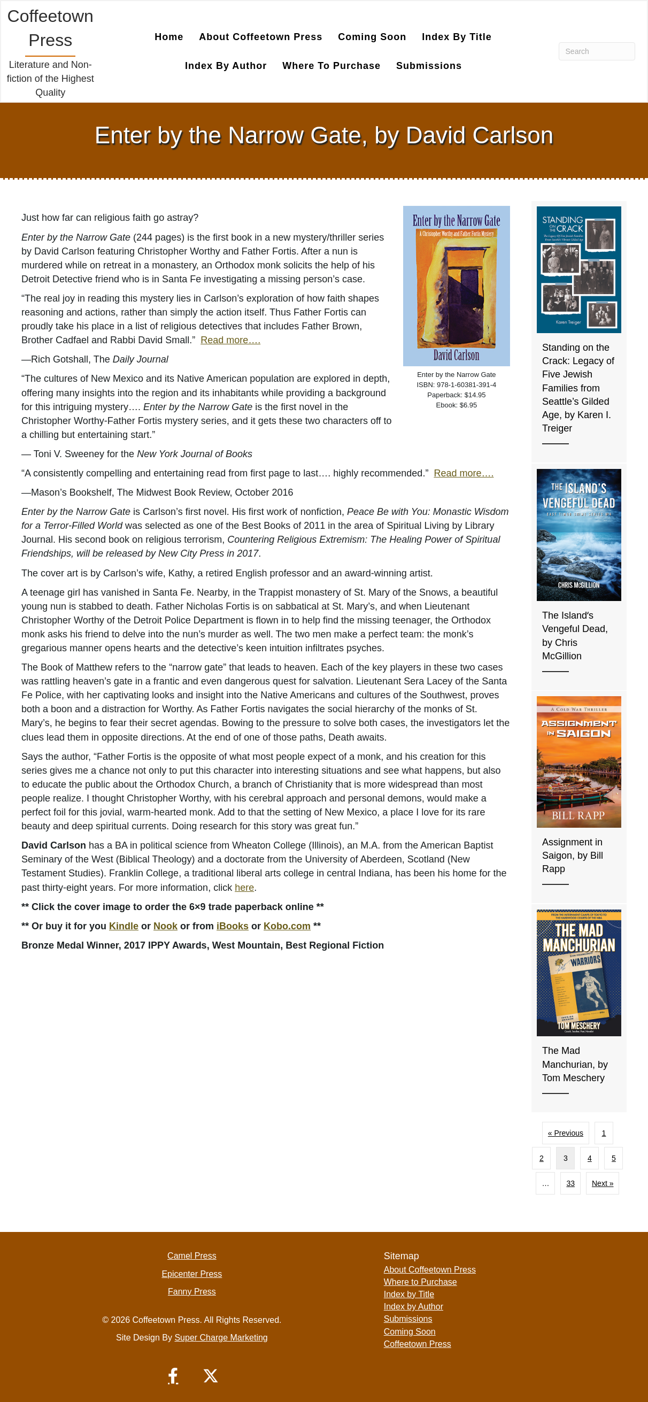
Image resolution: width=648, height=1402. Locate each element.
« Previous (565, 1132)
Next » (602, 1182)
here (244, 887)
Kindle (123, 925)
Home (169, 36)
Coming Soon (372, 36)
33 (570, 1182)
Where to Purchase (331, 65)
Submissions (429, 65)
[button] (173, 1375)
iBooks (233, 925)
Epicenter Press (191, 1273)
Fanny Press (192, 1291)
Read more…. (230, 339)
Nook (165, 925)
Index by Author (226, 65)
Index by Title (457, 36)
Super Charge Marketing (220, 1337)
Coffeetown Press (417, 1343)
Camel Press (192, 1255)
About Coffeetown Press (260, 36)
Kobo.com (287, 925)
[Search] (597, 51)
